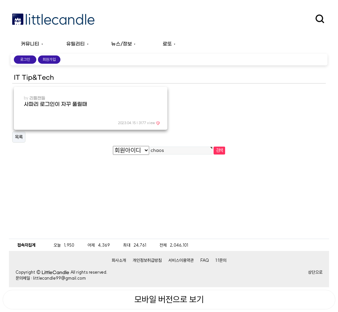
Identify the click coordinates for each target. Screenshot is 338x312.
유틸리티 (75, 44)
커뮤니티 (30, 44)
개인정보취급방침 (147, 260)
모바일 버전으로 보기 (169, 299)
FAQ (204, 260)
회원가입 (49, 59)
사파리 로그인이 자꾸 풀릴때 (55, 104)
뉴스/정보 (121, 44)
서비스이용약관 (181, 260)
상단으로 (315, 272)
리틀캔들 (37, 98)
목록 (19, 137)
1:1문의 (221, 260)
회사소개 (119, 260)
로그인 (25, 59)
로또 (167, 44)
